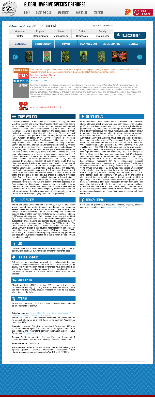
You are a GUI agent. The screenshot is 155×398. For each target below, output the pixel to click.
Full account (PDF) (131, 36)
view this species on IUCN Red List (45, 107)
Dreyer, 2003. (43, 314)
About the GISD (43, 13)
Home (27, 13)
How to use (81, 13)
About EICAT (63, 13)
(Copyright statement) (32, 333)
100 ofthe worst (145, 13)
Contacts (98, 13)
